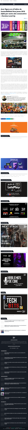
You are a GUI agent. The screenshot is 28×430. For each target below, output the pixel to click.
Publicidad (14, 0)
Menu (2, 4)
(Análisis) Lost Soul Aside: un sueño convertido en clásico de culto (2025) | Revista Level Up (15, 363)
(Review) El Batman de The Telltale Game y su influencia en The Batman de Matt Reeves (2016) (15, 367)
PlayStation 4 (2, 116)
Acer (3, 115)
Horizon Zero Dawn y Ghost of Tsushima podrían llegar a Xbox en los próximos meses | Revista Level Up (15, 418)
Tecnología (15, 116)
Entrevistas (11, 175)
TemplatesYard (13, 427)
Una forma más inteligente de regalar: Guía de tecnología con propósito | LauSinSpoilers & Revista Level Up (14, 321)
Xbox (18, 176)
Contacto (11, 0)
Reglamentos (16, 428)
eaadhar (21, 427)
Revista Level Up (12, 93)
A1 (1, 115)
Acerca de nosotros (6, 0)
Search (25, 4)
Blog (8, 115)
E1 (13, 115)
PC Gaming (20, 175)
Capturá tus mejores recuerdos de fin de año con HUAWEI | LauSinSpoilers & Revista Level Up (14, 398)
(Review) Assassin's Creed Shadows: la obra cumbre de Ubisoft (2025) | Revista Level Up (15, 423)
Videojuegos (19, 116)
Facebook (3, 94)
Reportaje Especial (3, 176)
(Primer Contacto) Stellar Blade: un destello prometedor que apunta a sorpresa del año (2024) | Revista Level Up (15, 404)
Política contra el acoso (22, 428)
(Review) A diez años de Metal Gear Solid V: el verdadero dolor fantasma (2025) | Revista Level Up (15, 372)
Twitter (9, 94)
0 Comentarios (6, 18)
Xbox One (22, 116)
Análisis (2, 175)
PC (24, 115)
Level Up (16, 115)
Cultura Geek (11, 115)
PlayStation (23, 175)
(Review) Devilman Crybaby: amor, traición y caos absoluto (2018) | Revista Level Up (15, 413)
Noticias (18, 115)
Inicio (1, 0)
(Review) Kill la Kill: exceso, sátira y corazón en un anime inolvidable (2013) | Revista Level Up (15, 353)
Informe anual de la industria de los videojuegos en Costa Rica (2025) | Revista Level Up (15, 409)
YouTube (6, 94)
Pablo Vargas (21, 115)
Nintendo (14, 175)
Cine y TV (8, 175)
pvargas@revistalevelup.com (17, 49)
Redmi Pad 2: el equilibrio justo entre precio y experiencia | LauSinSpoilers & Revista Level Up (15, 330)
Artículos (6, 115)
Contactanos (12, 428)
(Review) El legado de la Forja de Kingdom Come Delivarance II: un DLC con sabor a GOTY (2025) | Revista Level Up (15, 358)
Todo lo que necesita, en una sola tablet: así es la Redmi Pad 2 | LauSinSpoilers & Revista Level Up (15, 393)
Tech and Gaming (11, 116)
